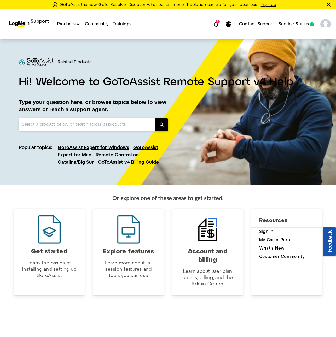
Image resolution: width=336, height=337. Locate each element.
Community (97, 24)
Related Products (74, 62)
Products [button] (66, 24)
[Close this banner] (329, 4)
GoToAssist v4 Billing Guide (128, 162)
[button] (216, 24)
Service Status (294, 24)
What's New (272, 248)
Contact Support (256, 24)
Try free (268, 5)
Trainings (122, 24)
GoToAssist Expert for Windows (93, 148)
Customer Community (282, 257)
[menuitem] (29, 24)
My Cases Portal (276, 240)
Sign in (266, 232)
